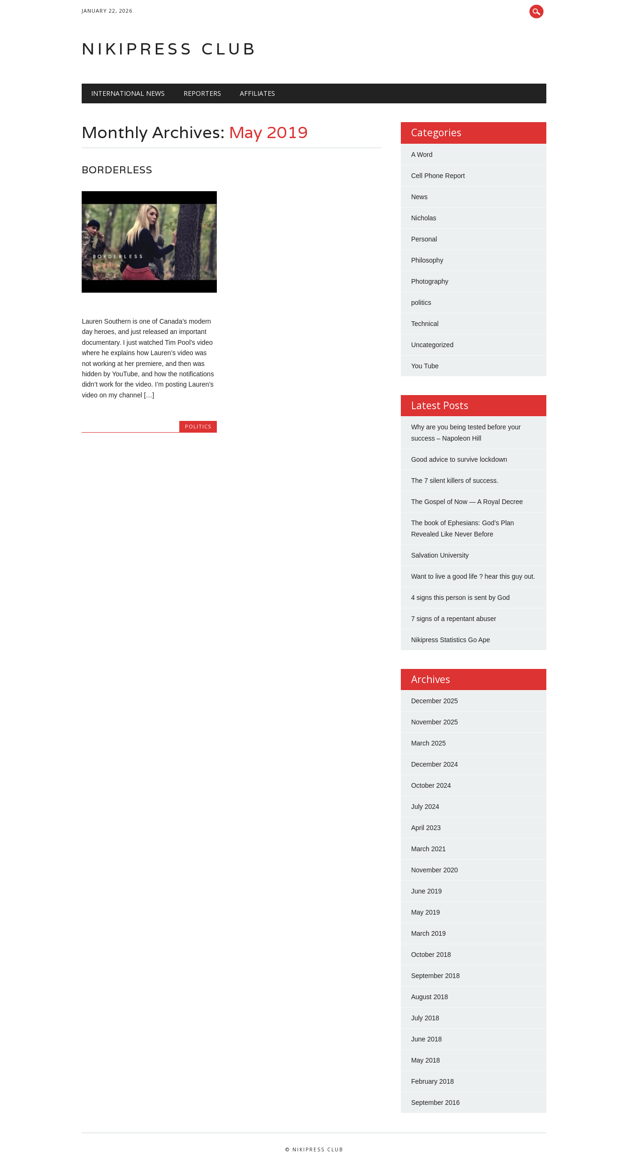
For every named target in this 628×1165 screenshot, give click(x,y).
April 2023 (426, 827)
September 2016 (435, 1102)
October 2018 (431, 954)
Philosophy (427, 260)
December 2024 (434, 764)
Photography (429, 281)
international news (128, 93)
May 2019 (425, 912)
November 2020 (434, 870)
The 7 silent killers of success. (454, 480)
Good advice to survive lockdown (459, 459)
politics (198, 426)
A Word (422, 154)
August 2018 (429, 997)
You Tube (425, 366)
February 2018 (432, 1081)
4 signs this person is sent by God (460, 597)
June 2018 (426, 1039)
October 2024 (431, 785)
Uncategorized (432, 345)
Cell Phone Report (438, 175)
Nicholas (424, 218)
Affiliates (257, 93)
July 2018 (425, 1018)
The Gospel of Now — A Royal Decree (467, 501)
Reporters (202, 93)
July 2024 (425, 806)
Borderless (117, 169)
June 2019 (426, 891)
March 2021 (428, 849)
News (419, 197)
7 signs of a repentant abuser (453, 618)
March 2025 (428, 743)
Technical (424, 323)
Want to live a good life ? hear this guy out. (473, 576)
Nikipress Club (170, 48)
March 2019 (428, 933)
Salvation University (440, 555)
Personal (424, 239)
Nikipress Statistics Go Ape (450, 640)
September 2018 (435, 975)
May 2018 (425, 1060)
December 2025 (434, 701)
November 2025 (434, 722)
